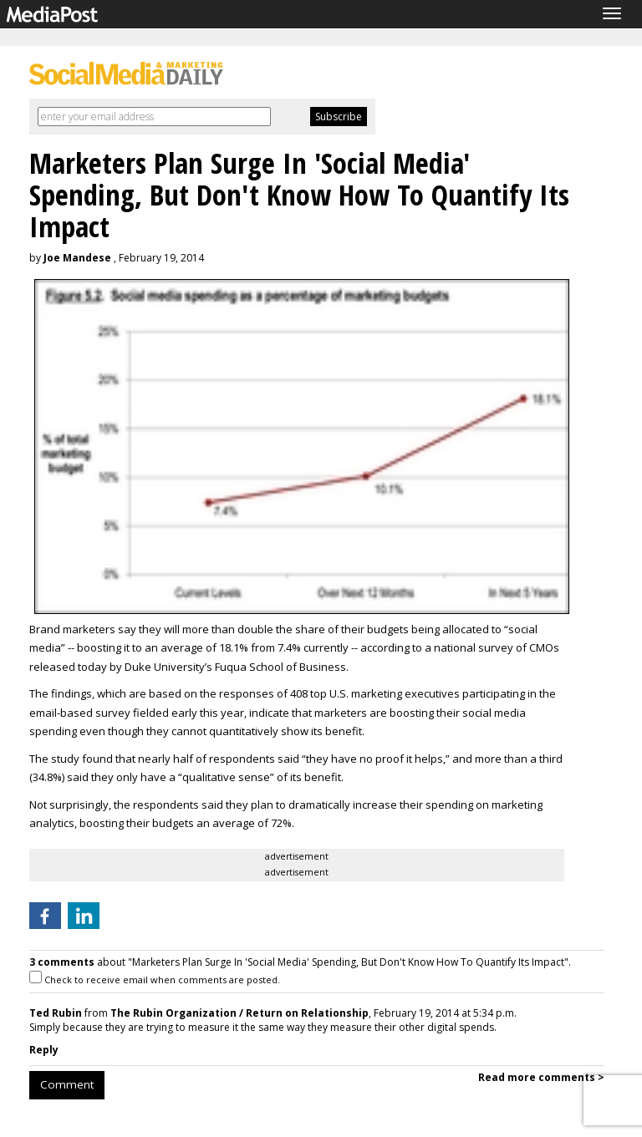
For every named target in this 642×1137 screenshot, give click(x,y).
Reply (44, 1050)
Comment (67, 1084)
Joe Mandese (77, 258)
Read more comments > (541, 1077)
